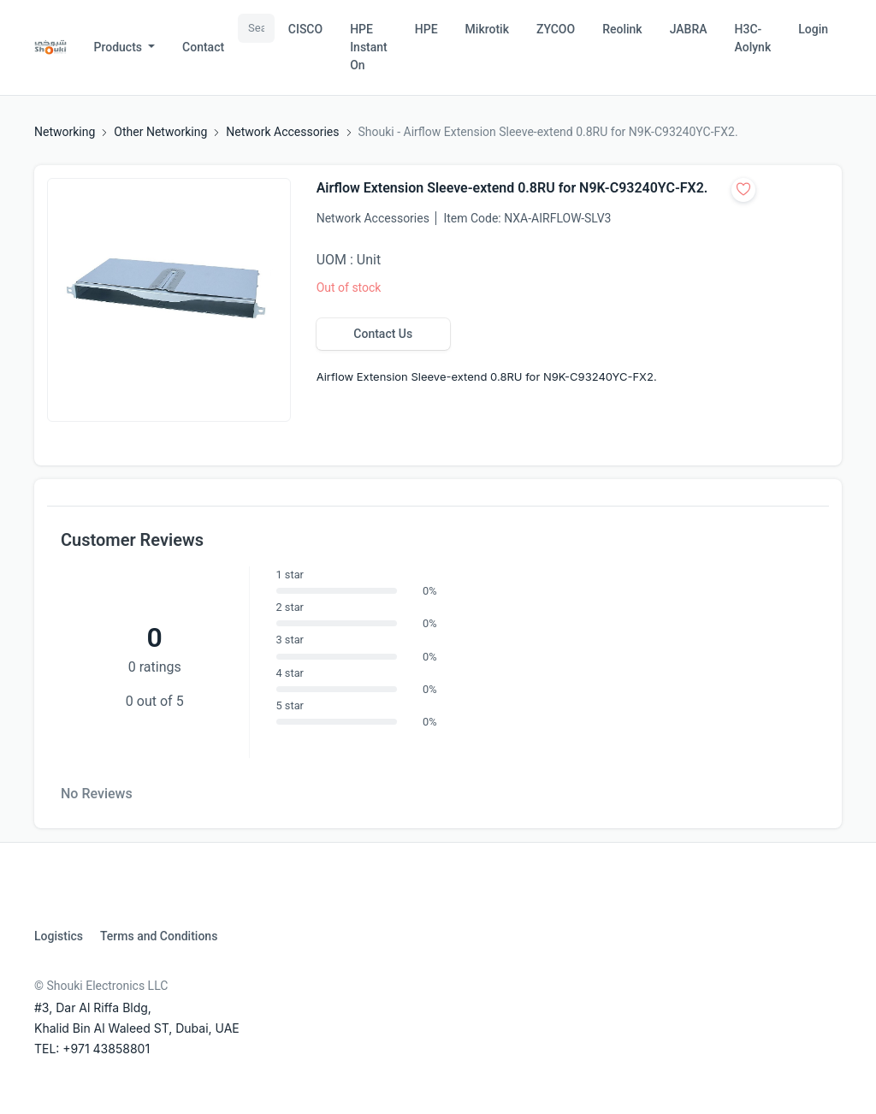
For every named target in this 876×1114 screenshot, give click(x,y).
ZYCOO (555, 29)
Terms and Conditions (158, 936)
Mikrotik (487, 29)
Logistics (58, 936)
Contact (203, 47)
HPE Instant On (369, 47)
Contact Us (382, 334)
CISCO (305, 29)
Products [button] (119, 47)
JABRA (688, 29)
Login (813, 29)
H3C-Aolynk (753, 38)
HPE (426, 29)
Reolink (622, 29)
